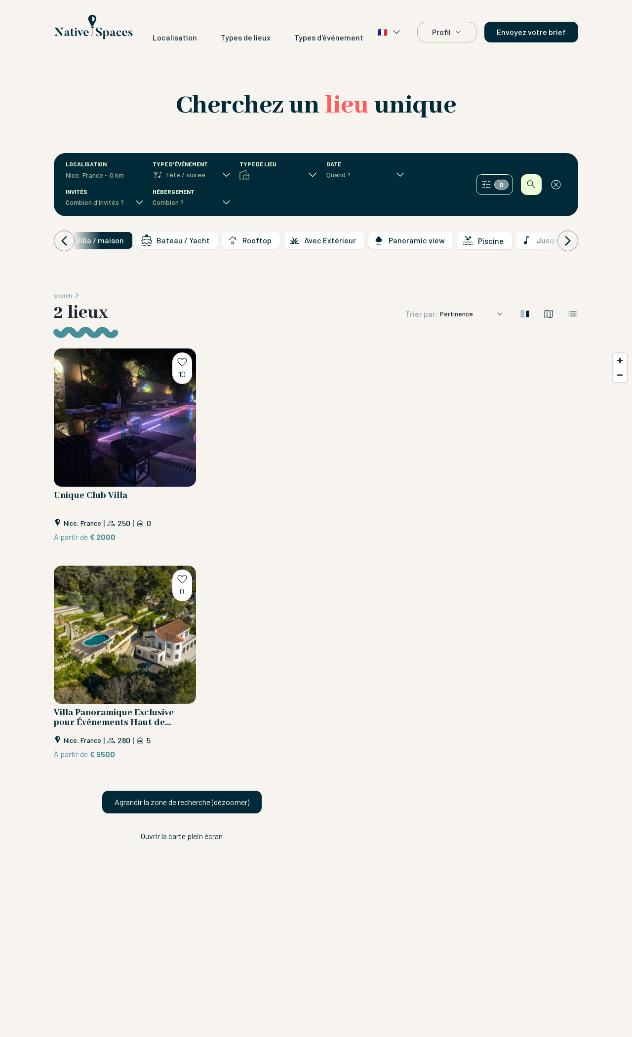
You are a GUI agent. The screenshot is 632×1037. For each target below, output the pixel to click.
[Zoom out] (620, 375)
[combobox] (99, 175)
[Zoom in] (620, 360)
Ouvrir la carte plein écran (182, 836)
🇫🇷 (389, 32)
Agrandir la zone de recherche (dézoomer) (182, 802)
